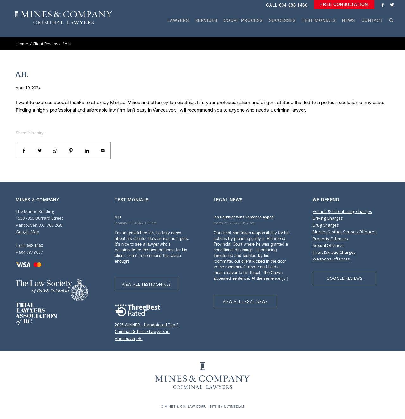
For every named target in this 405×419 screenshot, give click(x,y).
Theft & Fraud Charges (334, 252)
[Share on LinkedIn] (87, 150)
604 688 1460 (293, 5)
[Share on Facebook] (24, 150)
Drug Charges (326, 225)
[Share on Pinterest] (71, 150)
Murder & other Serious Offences (345, 232)
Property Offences (330, 238)
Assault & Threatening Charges (342, 211)
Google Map (27, 232)
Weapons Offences (331, 259)
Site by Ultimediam (227, 406)
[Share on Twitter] (40, 150)
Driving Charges (328, 218)
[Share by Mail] (102, 150)
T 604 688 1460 (29, 245)
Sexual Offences (329, 245)
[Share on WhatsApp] (55, 150)
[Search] (391, 32)
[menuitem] (342, 4)
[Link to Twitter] (392, 4)
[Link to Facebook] (382, 4)
